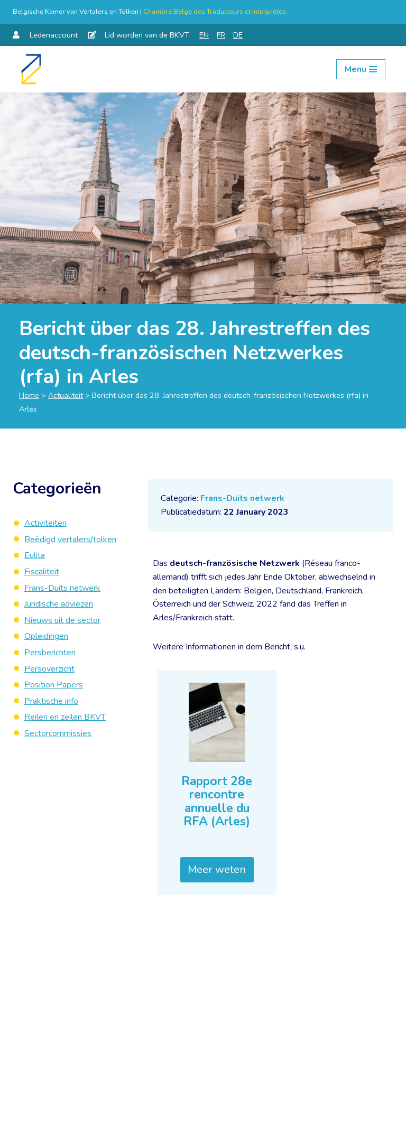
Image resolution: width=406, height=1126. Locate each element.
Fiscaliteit (41, 572)
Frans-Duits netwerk (242, 498)
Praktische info (51, 701)
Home (29, 395)
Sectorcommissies (57, 733)
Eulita (34, 555)
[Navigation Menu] (360, 69)
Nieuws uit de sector (62, 620)
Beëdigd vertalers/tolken (70, 539)
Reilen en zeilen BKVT (65, 717)
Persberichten (50, 652)
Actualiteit (65, 395)
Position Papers (53, 685)
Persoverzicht (49, 669)
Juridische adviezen (58, 604)
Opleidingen (46, 636)
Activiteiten (45, 523)
